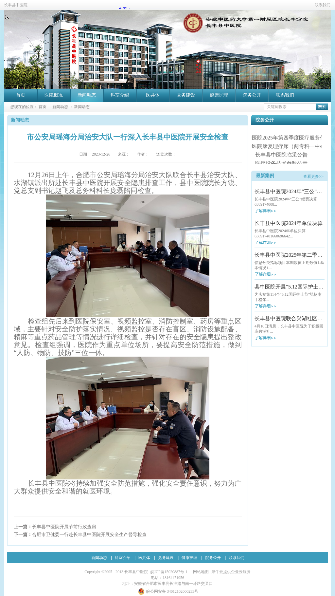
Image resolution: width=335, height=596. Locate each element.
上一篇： (55, 526)
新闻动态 (60, 106)
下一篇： (80, 534)
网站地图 (200, 571)
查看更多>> (313, 176)
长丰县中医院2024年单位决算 (289, 223)
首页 (20, 95)
